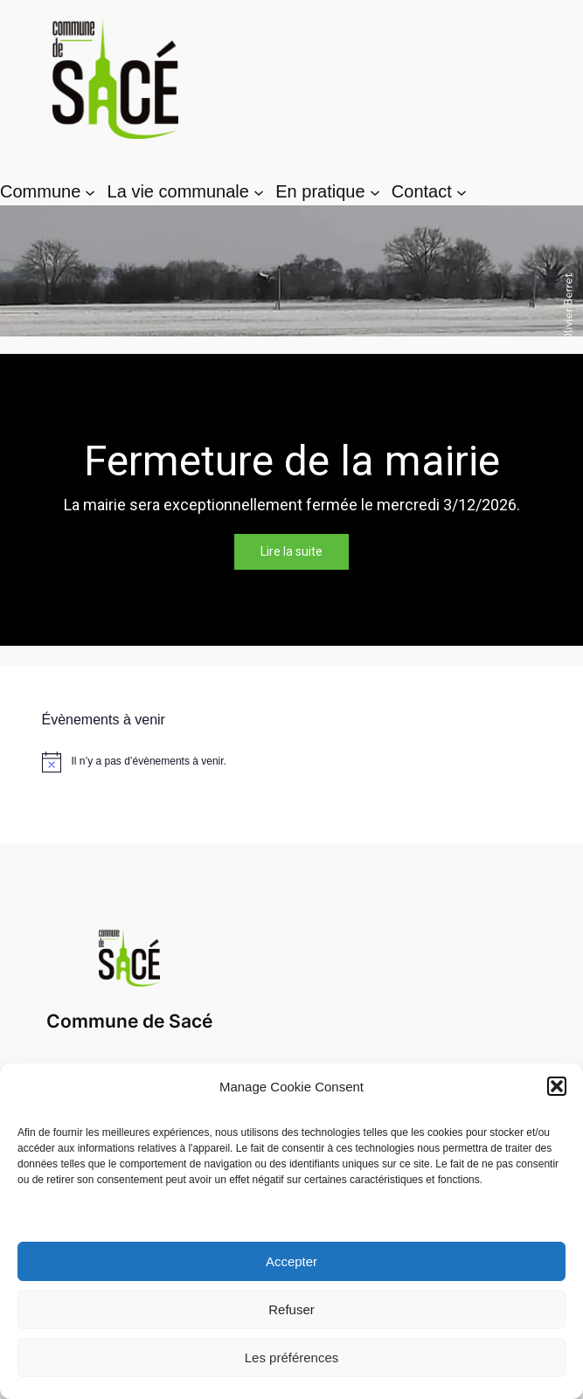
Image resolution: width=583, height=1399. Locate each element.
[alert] (292, 761)
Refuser (291, 1309)
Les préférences (292, 1357)
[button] (557, 1086)
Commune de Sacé (129, 1021)
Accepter (291, 1261)
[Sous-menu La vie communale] (258, 192)
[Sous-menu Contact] (461, 192)
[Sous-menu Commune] (90, 192)
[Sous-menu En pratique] (375, 192)
